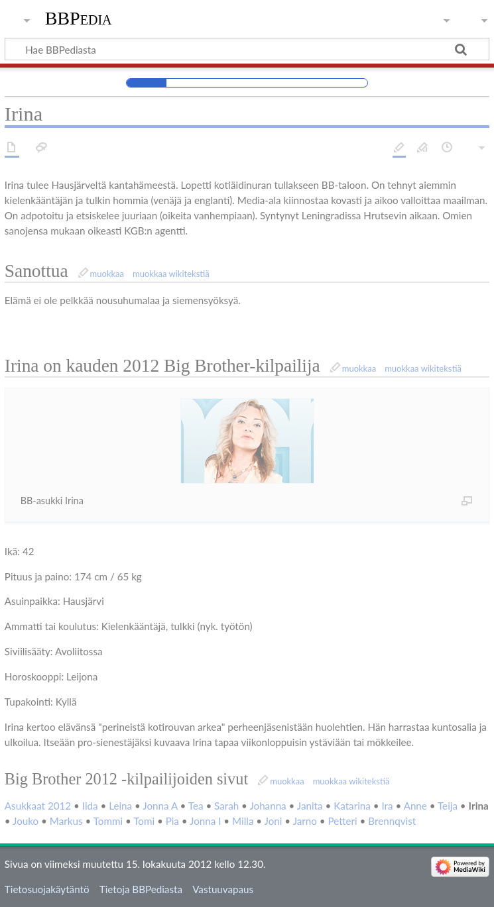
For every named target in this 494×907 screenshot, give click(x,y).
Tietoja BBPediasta (140, 889)
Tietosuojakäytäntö (47, 889)
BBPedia (78, 18)
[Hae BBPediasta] (247, 49)
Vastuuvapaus (222, 889)
